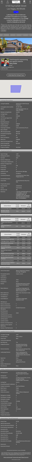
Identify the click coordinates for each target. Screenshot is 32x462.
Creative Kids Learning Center (7, 239)
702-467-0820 (19, 107)
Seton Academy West (5, 245)
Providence (15, 16)
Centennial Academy (5, 237)
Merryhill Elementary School (7, 260)
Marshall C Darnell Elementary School (5, 211)
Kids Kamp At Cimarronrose (7, 243)
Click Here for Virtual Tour (16, 75)
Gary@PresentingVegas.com (7, 67)
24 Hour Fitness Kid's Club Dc (7, 255)
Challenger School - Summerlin (8, 241)
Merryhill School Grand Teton (7, 253)
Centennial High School (6, 208)
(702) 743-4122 (4, 68)
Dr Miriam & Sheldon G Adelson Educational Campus (8, 263)
